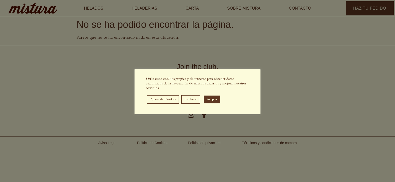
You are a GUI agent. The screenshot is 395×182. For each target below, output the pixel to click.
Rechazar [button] (191, 99)
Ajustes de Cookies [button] (163, 99)
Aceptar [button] (212, 99)
